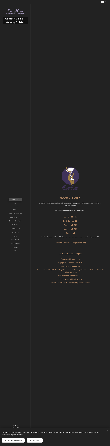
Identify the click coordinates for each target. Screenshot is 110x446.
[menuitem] (15, 206)
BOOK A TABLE (70, 198)
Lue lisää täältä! (84, 283)
